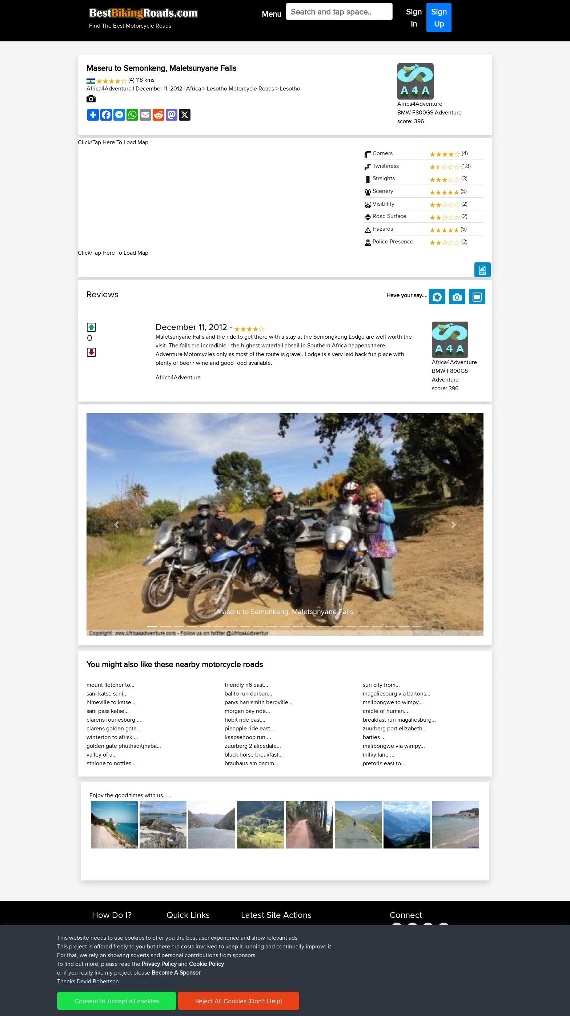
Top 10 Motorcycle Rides (195, 927)
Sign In (414, 17)
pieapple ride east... (249, 728)
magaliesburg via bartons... (396, 693)
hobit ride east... (245, 719)
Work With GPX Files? (117, 944)
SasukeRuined (258, 970)
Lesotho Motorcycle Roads (240, 88)
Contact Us (179, 961)
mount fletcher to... (111, 685)
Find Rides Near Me (115, 927)
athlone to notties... (111, 763)
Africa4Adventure (109, 88)
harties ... (374, 737)
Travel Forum (181, 935)
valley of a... (102, 754)
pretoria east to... (384, 763)
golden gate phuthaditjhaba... (124, 746)
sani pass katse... (108, 711)
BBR (280, 927)
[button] (116, 524)
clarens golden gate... (114, 728)
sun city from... (381, 685)
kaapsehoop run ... (248, 737)
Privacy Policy (189, 1005)
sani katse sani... (107, 693)
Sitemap (159, 1005)
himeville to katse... (111, 702)
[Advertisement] (216, 198)
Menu (271, 14)
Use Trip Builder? (112, 935)
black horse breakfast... (254, 754)
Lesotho (290, 88)
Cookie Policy (225, 1005)
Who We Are (181, 953)
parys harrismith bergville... (259, 702)
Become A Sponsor (115, 961)
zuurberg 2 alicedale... (253, 746)
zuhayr (249, 927)
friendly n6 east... (246, 685)
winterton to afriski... (112, 737)
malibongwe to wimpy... (393, 702)
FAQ (97, 970)
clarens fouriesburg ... (114, 719)
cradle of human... (385, 711)
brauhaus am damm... (251, 763)
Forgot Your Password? (120, 953)
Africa (193, 88)
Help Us (176, 970)
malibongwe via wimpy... (394, 746)
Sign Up (439, 17)
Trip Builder (179, 944)
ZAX (247, 961)
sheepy (250, 953)
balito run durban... (248, 693)
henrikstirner (256, 944)
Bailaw (249, 935)
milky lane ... (378, 754)
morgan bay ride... (247, 711)
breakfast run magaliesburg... (399, 719)
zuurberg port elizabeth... (395, 728)
